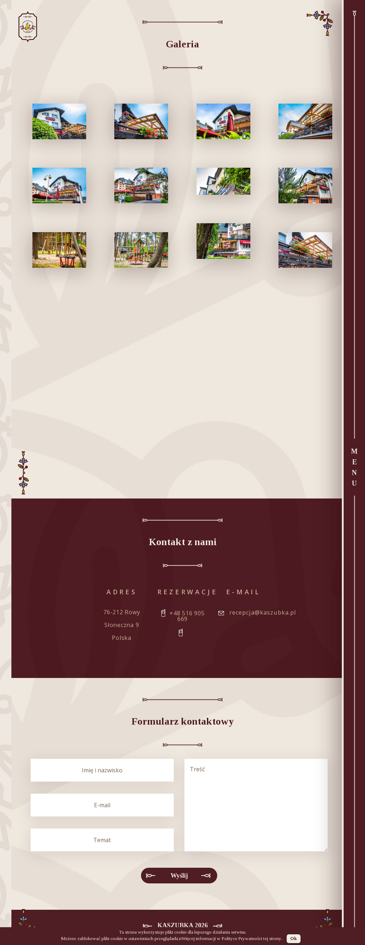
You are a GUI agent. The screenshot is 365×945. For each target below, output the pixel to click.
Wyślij (179, 875)
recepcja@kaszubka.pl (262, 612)
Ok (293, 938)
